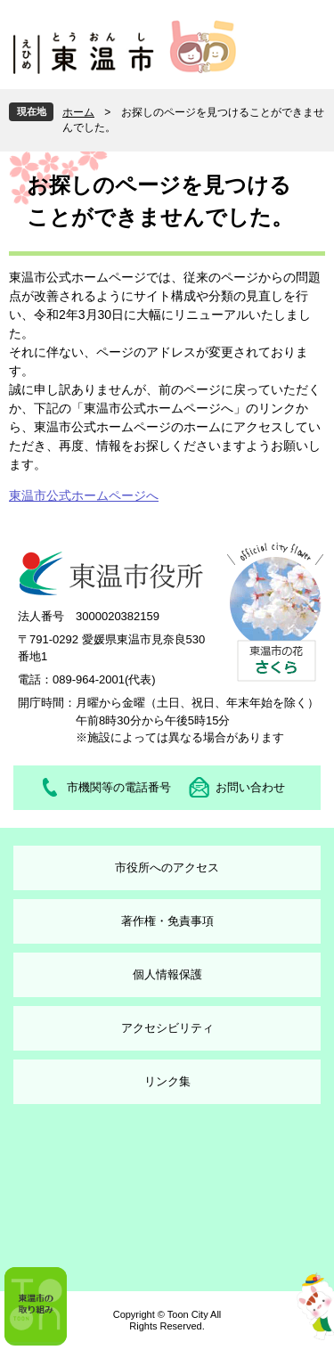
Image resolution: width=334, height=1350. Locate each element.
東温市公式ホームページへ (84, 495)
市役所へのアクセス (167, 867)
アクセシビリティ (167, 1028)
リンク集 (167, 1081)
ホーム (78, 112)
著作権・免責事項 (167, 921)
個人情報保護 (167, 974)
